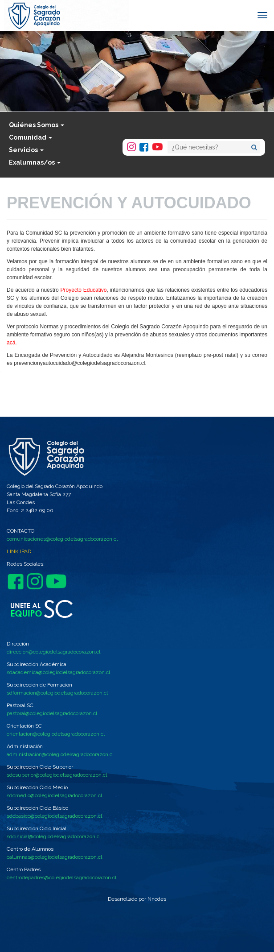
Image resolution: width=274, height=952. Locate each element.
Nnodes (156, 899)
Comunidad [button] (30, 137)
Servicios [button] (26, 149)
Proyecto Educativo (84, 290)
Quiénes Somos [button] (36, 124)
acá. (12, 342)
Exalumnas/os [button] (35, 162)
